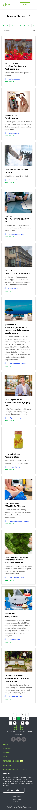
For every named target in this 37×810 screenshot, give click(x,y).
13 (14, 723)
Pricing (6, 753)
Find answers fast (13, 790)
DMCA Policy (16, 799)
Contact (7, 765)
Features (7, 749)
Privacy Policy (16, 797)
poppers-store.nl (13, 467)
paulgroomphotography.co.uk (18, 418)
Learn (5, 757)
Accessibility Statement (16, 802)
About (6, 744)
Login (25, 4)
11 (27, 719)
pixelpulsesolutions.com (16, 234)
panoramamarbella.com (16, 363)
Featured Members (13, 761)
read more (8, 82)
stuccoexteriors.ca (14, 288)
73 (22, 723)
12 (10, 723)
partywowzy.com (13, 639)
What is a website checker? (15, 769)
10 (23, 719)
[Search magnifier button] (34, 30)
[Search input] (17, 30)
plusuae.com (12, 180)
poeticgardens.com (14, 696)
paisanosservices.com (15, 578)
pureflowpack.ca (13, 79)
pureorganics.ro (13, 133)
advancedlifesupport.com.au (18, 521)
